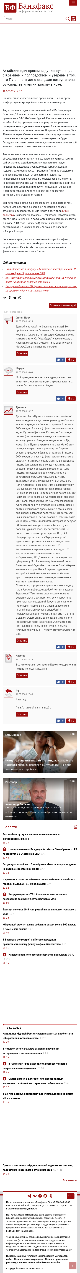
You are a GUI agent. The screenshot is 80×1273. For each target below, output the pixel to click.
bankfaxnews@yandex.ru (24, 1208)
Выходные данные (16, 1256)
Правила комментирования (28, 1259)
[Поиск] (67, 18)
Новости (10, 826)
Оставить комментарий (63, 305)
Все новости (70, 1180)
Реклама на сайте (51, 1262)
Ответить (22, 353)
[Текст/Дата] (73, 18)
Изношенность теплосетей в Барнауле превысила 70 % (41, 954)
